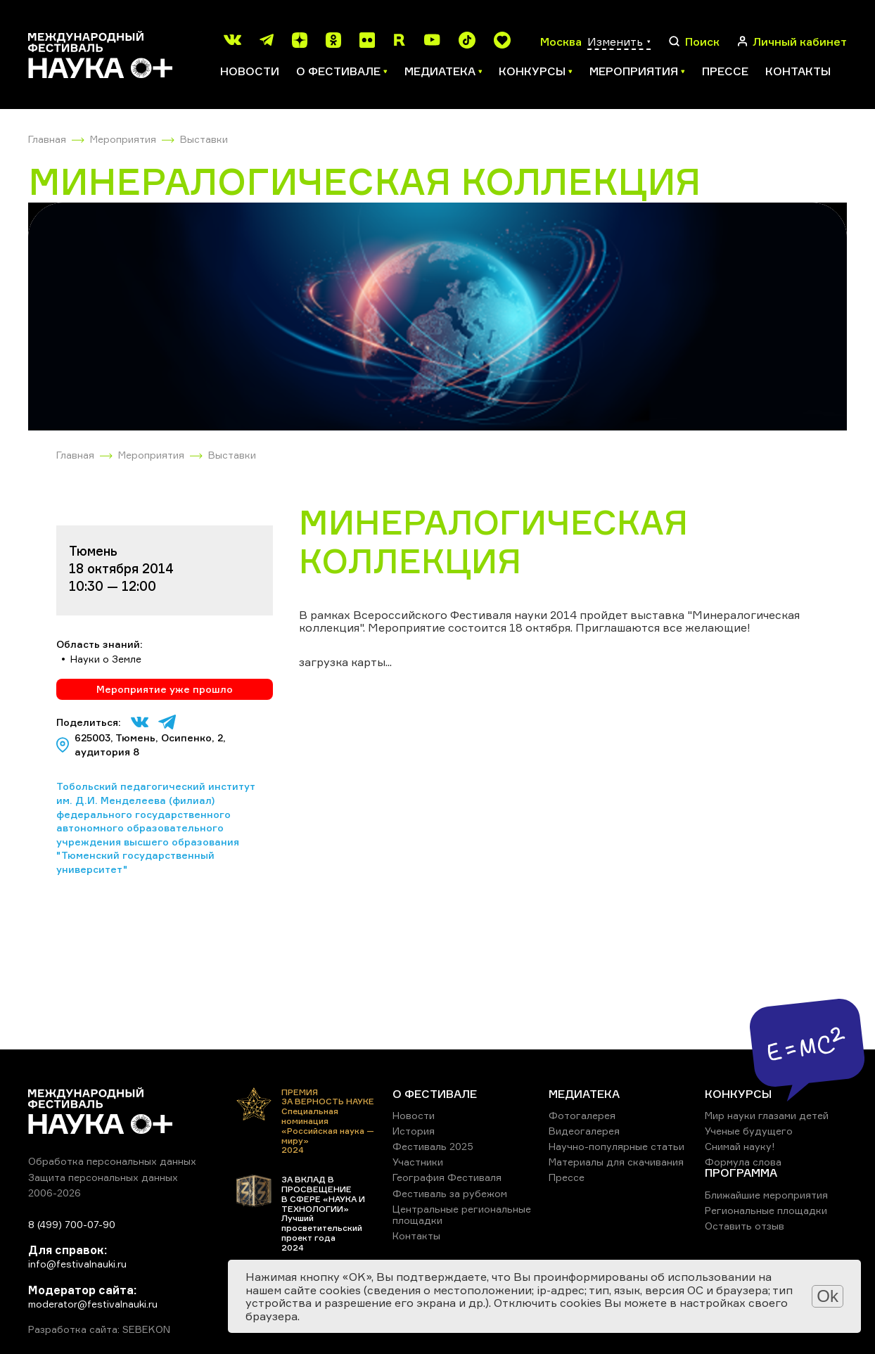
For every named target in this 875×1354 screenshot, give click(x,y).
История (413, 1131)
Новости (249, 71)
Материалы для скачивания (616, 1162)
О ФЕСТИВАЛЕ (434, 1094)
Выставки (204, 139)
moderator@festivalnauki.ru (93, 1304)
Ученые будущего (749, 1131)
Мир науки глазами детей (767, 1115)
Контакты (798, 71)
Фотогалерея (582, 1115)
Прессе (725, 71)
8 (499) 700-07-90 (71, 1224)
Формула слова (743, 1162)
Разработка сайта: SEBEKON (99, 1329)
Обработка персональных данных (112, 1161)
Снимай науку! (740, 1146)
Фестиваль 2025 (432, 1146)
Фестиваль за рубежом (449, 1193)
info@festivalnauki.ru (77, 1264)
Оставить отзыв (744, 1226)
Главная (47, 139)
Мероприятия (123, 139)
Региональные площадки (766, 1210)
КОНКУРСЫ (738, 1094)
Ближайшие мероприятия (766, 1195)
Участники (417, 1162)
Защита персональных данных (103, 1177)
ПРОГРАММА (741, 1172)
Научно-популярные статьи (616, 1146)
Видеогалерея (584, 1131)
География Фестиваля (447, 1177)
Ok (827, 1295)
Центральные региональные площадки (461, 1214)
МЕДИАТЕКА (584, 1094)
